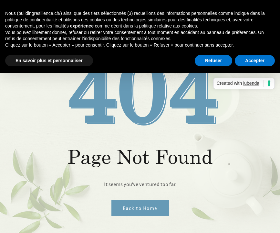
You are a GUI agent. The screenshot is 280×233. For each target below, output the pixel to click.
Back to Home (140, 208)
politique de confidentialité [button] (31, 19)
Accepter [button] (254, 60)
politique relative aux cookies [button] (168, 25)
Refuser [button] (213, 60)
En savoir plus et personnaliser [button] (49, 60)
